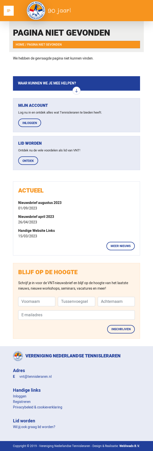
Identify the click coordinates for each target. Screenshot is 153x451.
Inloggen (29, 123)
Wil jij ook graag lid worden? (34, 427)
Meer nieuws (121, 246)
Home (20, 44)
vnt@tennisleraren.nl (35, 376)
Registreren (22, 401)
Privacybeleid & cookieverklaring (37, 407)
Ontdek (28, 161)
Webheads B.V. (129, 446)
